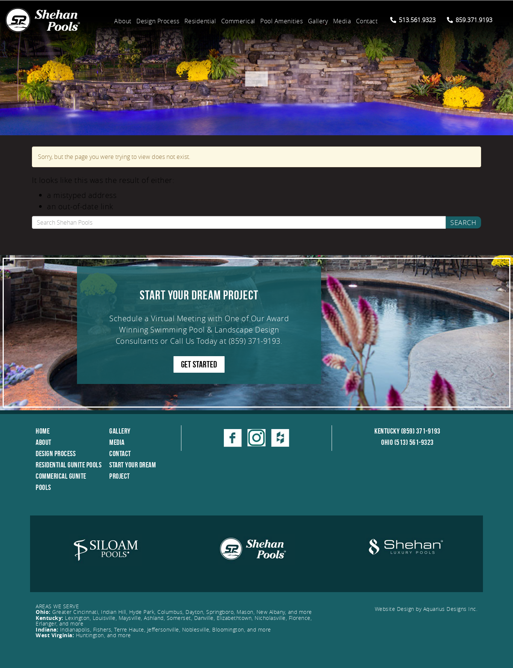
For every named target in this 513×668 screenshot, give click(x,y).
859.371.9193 (469, 20)
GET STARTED (199, 364)
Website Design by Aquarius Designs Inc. (426, 608)
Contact (367, 21)
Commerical (238, 21)
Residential (200, 21)
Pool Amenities (281, 21)
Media (342, 21)
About (122, 21)
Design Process (157, 21)
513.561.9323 (413, 20)
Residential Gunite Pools (68, 465)
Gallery (318, 21)
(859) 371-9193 (255, 341)
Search (463, 222)
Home (43, 431)
